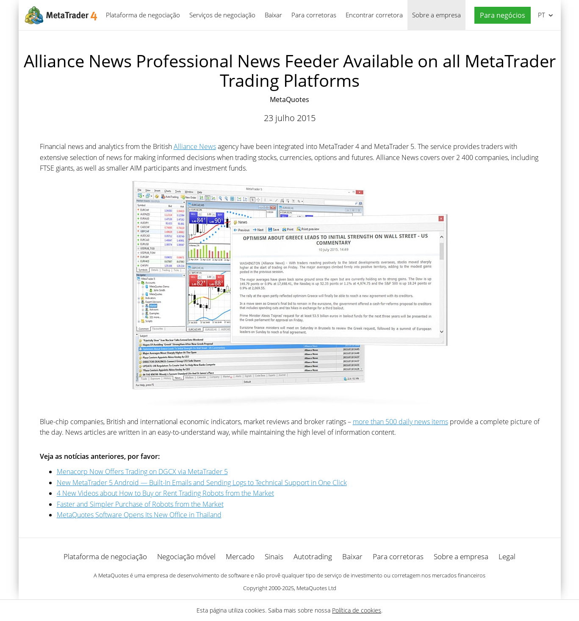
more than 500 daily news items (400, 421)
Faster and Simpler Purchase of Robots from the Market (140, 504)
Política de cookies (356, 610)
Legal (507, 556)
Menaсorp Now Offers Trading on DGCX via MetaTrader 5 (142, 471)
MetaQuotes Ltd (316, 588)
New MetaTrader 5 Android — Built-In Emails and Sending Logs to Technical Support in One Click (202, 482)
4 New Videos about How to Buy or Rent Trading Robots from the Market (165, 493)
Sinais (274, 556)
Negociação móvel (186, 556)
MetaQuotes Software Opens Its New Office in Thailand (139, 514)
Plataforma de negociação (143, 15)
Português (540, 15)
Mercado (240, 556)
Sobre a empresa (436, 15)
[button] (500, 15)
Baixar (273, 15)
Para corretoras (313, 15)
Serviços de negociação (222, 15)
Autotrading (313, 556)
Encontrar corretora (374, 15)
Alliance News (195, 146)
